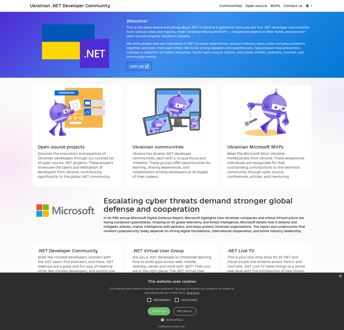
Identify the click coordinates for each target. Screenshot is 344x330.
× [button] (340, 276)
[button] (172, 320)
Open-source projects (61, 147)
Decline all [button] (185, 311)
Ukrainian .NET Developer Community (70, 5)
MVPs (275, 6)
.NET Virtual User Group (158, 250)
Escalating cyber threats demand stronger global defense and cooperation (198, 204)
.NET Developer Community (68, 250)
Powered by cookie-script (172, 326)
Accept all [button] (159, 311)
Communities (230, 6)
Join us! (139, 66)
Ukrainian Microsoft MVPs (255, 147)
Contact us (293, 6)
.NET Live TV (240, 250)
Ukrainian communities (158, 147)
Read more (192, 292)
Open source (256, 6)
